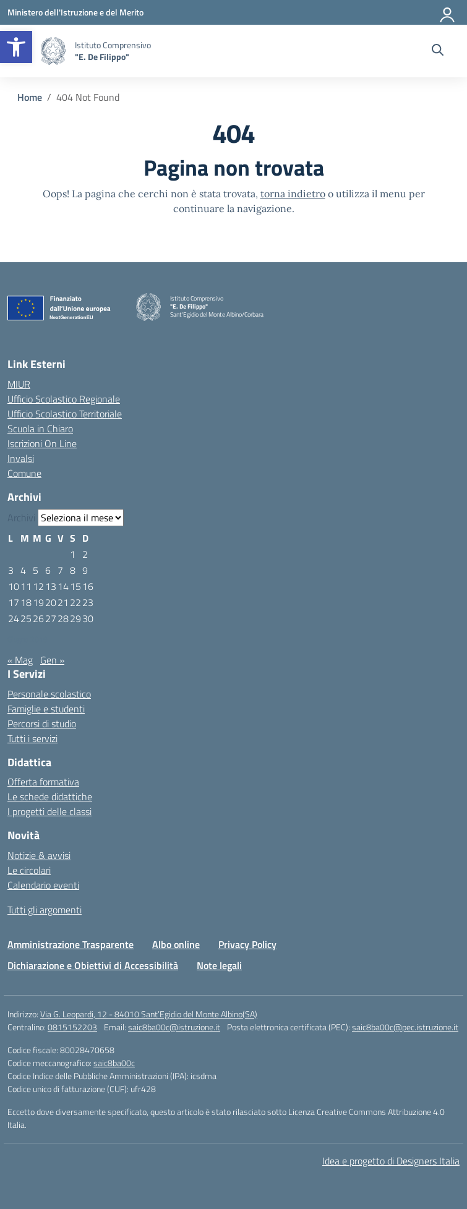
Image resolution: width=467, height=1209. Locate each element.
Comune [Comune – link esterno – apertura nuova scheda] (24, 473)
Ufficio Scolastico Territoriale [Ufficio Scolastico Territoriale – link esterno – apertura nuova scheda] (64, 413)
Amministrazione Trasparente (70, 944)
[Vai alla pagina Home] (29, 97)
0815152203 (72, 1026)
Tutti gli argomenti (44, 909)
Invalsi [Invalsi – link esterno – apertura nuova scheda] (20, 458)
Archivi (21, 517)
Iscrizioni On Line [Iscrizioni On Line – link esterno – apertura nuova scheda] (42, 443)
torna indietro (292, 193)
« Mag (20, 659)
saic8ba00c (114, 1062)
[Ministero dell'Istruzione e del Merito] (75, 12)
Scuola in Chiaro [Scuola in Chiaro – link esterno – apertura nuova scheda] (40, 428)
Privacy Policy (247, 944)
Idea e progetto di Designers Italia (391, 1160)
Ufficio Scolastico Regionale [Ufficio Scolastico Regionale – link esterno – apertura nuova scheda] (63, 398)
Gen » (52, 659)
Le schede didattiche (49, 796)
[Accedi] (448, 12)
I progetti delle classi (49, 811)
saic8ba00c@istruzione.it (174, 1026)
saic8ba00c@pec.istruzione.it (405, 1026)
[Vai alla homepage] (53, 51)
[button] (16, 47)
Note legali (219, 965)
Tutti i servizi (32, 738)
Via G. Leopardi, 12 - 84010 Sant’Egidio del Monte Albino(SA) (148, 1013)
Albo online (176, 944)
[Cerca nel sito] (437, 51)
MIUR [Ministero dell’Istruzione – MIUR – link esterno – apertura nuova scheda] (18, 384)
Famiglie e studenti (46, 708)
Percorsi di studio (41, 723)
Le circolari (29, 870)
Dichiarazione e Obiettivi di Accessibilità (92, 965)
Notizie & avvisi (39, 855)
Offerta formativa (43, 781)
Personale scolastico (49, 693)
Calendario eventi (43, 885)
